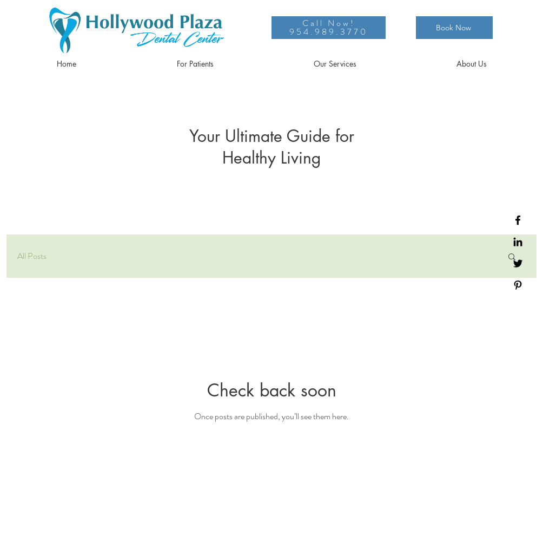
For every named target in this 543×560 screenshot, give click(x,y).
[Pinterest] (518, 285)
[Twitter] (518, 263)
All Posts (32, 256)
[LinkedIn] (518, 242)
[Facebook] (518, 220)
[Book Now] (454, 27)
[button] (195, 63)
